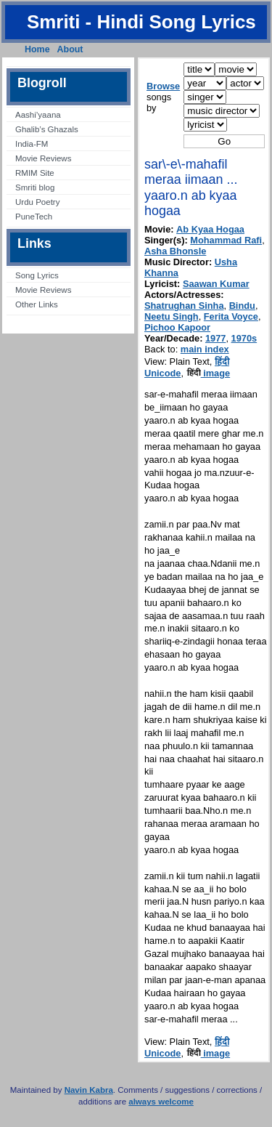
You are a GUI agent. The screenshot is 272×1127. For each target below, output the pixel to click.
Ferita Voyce (231, 316)
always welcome (161, 1101)
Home (37, 49)
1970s (244, 338)
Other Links (36, 304)
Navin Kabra (89, 1090)
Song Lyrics (37, 275)
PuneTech (33, 216)
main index (205, 349)
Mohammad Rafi (226, 240)
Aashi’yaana (38, 114)
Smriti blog (34, 187)
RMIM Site (34, 173)
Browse (163, 86)
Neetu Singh (171, 316)
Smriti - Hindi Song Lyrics (141, 22)
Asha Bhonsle (175, 251)
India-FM (31, 144)
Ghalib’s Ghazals (46, 129)
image (208, 373)
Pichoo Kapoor (177, 327)
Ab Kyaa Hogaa (210, 229)
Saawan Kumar (216, 283)
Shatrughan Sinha (184, 305)
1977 (215, 338)
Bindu (242, 305)
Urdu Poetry (37, 202)
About (70, 49)
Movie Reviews (43, 158)
